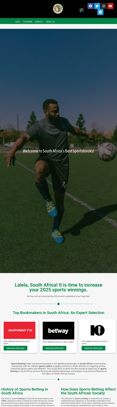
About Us (50, 21)
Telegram (27, 21)
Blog (17, 21)
